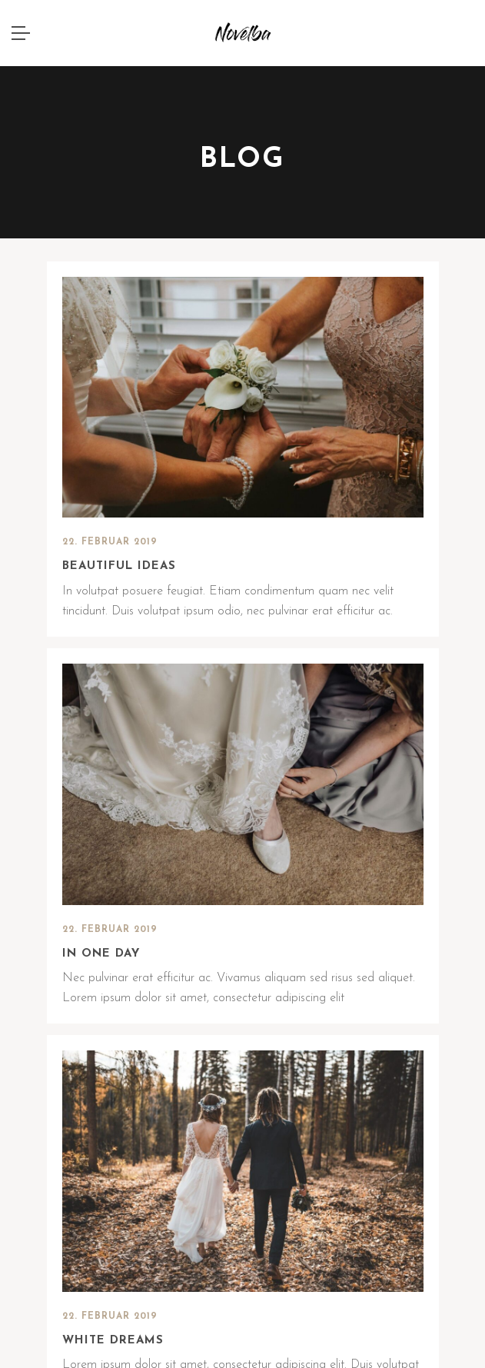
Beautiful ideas (119, 566)
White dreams (113, 1340)
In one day (101, 954)
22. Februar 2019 (110, 542)
